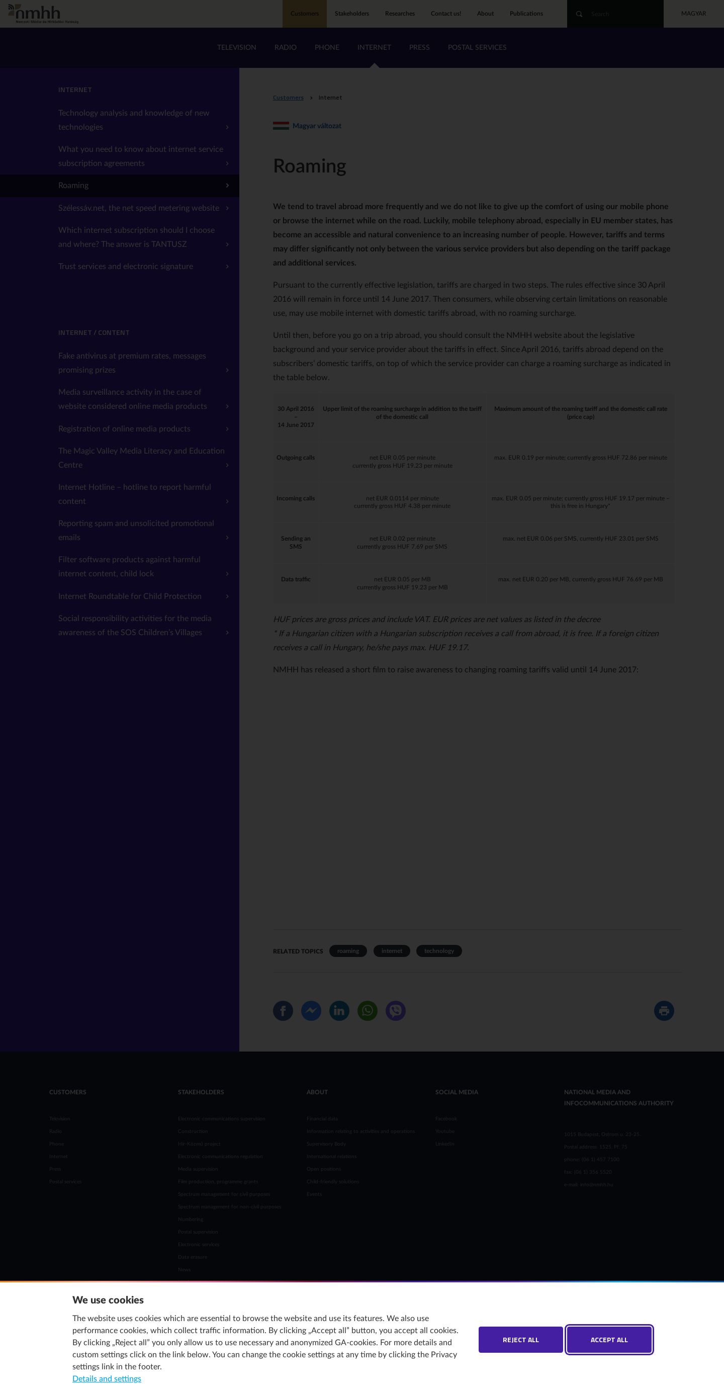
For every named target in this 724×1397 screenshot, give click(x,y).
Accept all (609, 1339)
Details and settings (106, 1379)
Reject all (521, 1339)
